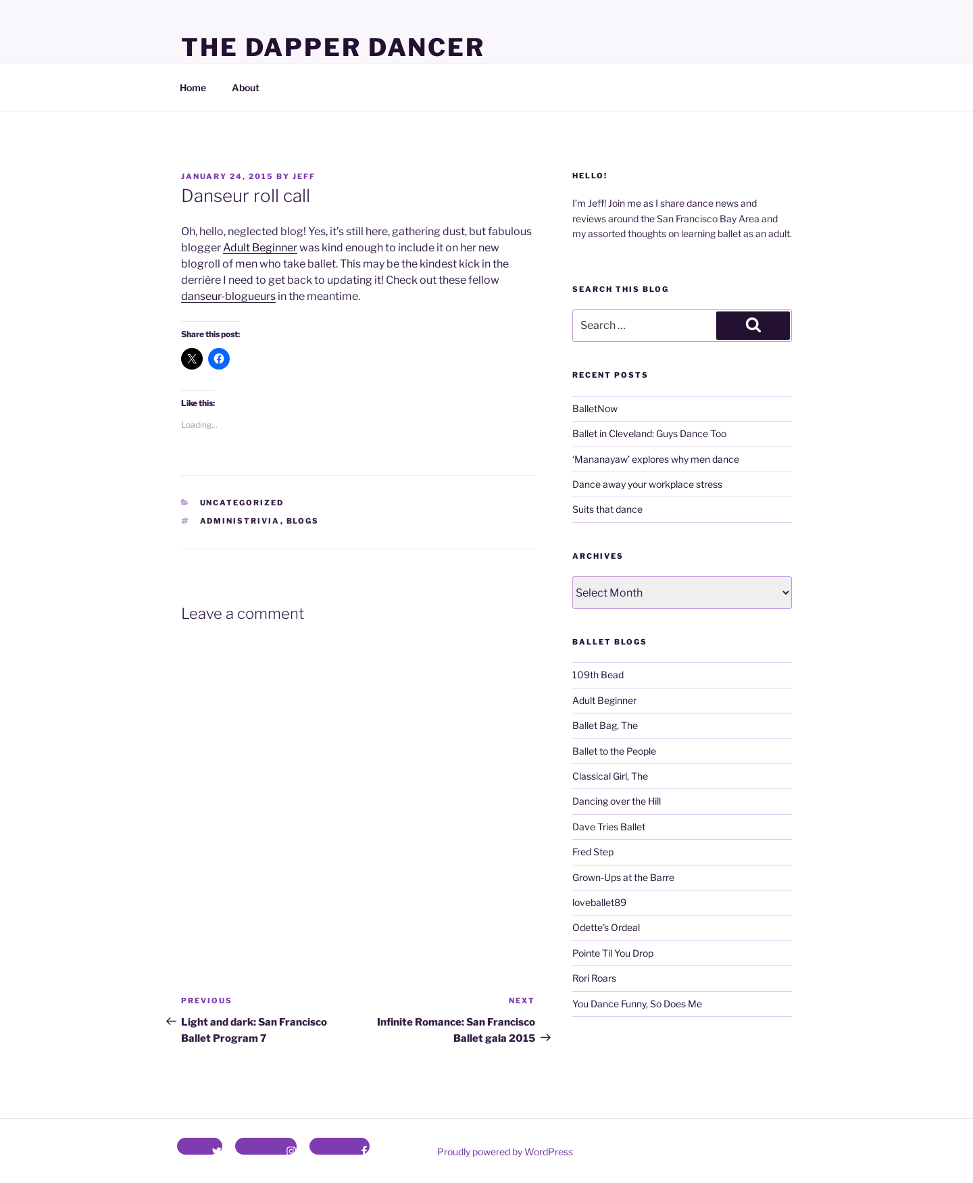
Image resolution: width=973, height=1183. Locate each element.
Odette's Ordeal (606, 927)
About (245, 87)
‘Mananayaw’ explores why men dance (655, 459)
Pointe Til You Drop (612, 953)
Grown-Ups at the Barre (623, 877)
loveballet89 (599, 902)
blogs (303, 521)
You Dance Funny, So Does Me (637, 1003)
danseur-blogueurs (228, 296)
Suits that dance (607, 509)
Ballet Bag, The (605, 725)
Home (193, 87)
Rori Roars (594, 978)
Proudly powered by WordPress (505, 1151)
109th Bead (598, 674)
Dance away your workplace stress (647, 484)
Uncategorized (242, 502)
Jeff (304, 176)
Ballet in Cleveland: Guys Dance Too (649, 433)
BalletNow (595, 408)
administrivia (240, 521)
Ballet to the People (614, 751)
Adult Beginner (260, 247)
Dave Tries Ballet (608, 826)
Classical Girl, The (610, 776)
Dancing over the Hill (616, 801)
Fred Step (593, 851)
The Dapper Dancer (333, 47)
